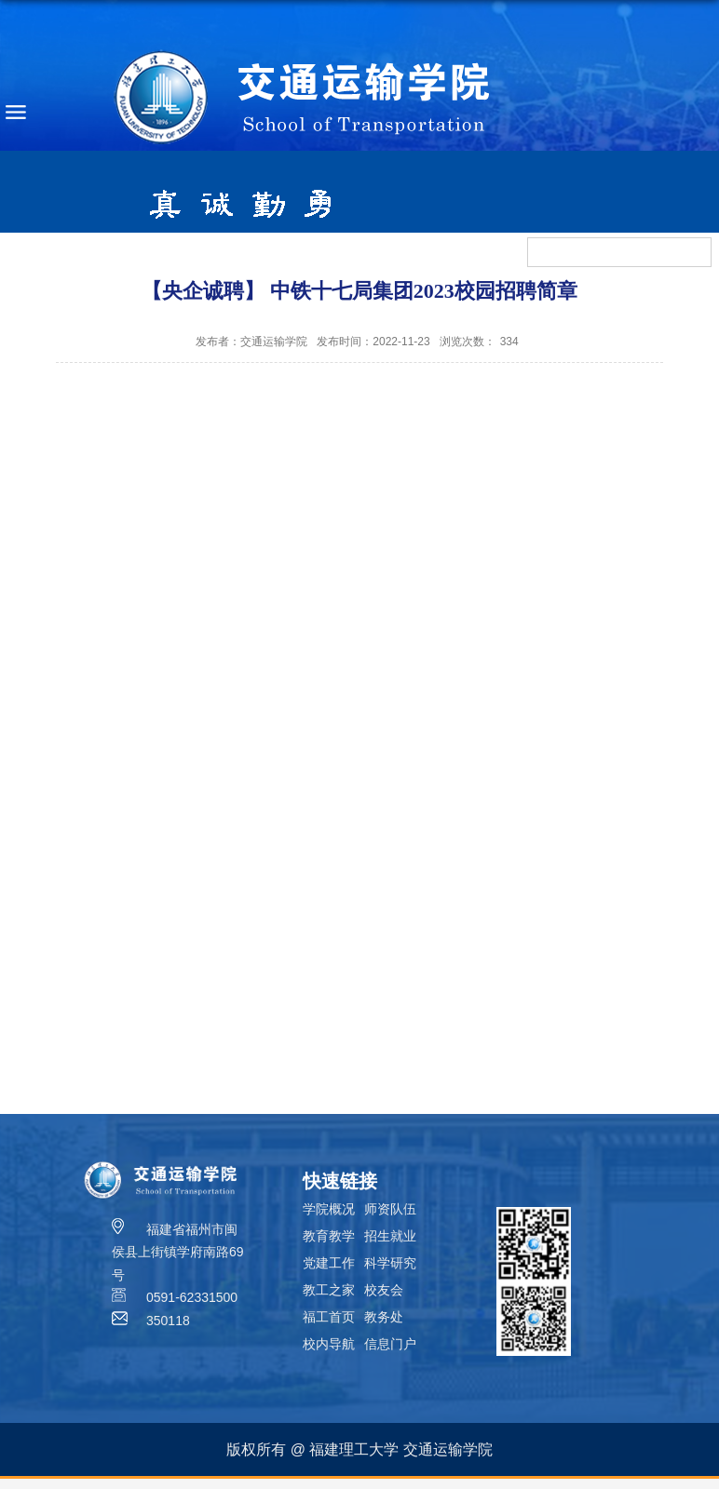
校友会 (383, 1289)
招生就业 (390, 1235)
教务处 (383, 1316)
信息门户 (390, 1343)
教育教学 (329, 1235)
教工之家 (329, 1289)
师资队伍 (390, 1208)
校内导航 (329, 1343)
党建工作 (329, 1262)
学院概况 (329, 1208)
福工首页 (329, 1316)
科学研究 (390, 1262)
